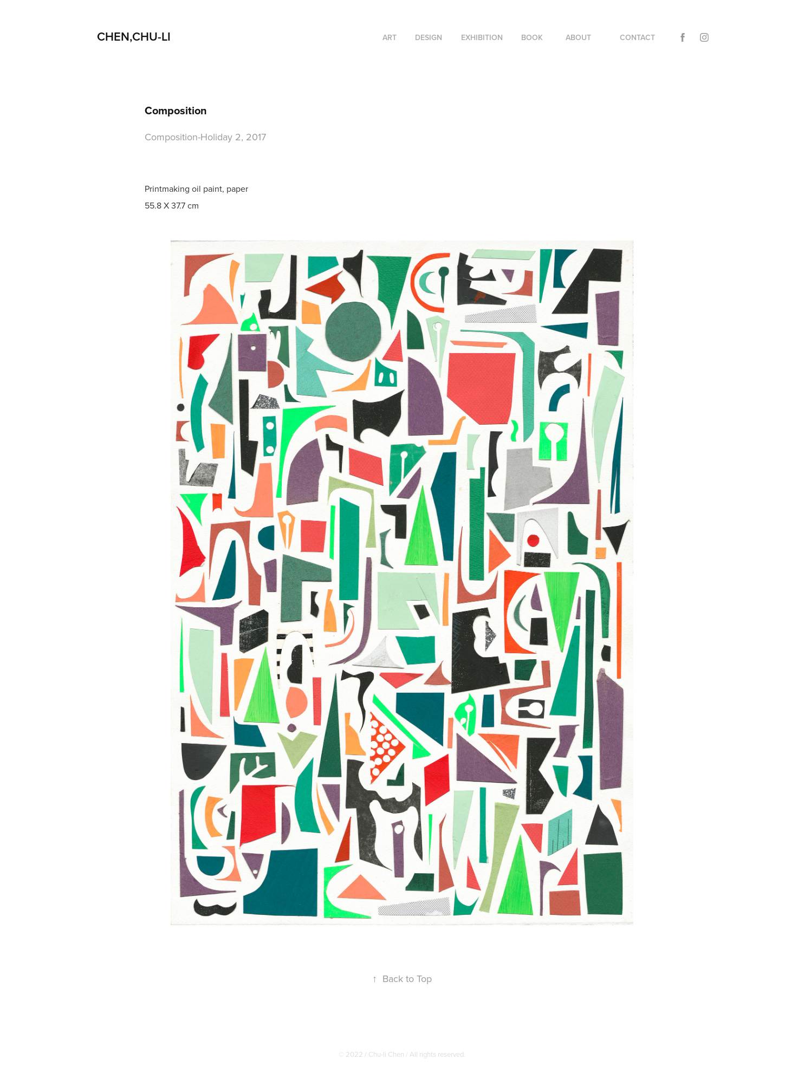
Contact (637, 37)
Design (428, 37)
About (578, 37)
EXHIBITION (482, 37)
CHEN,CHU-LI (134, 36)
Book (532, 37)
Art (389, 37)
